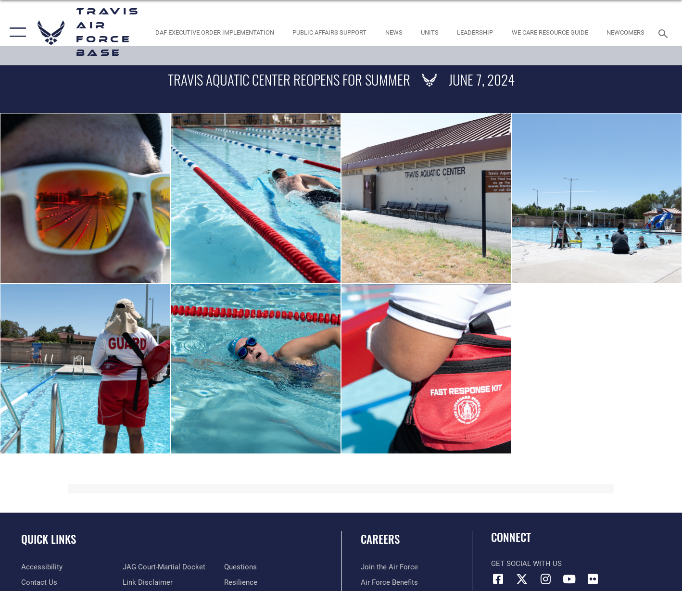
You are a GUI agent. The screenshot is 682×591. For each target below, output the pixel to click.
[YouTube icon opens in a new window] (569, 579)
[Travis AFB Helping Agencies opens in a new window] (550, 32)
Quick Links (48, 539)
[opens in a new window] (42, 567)
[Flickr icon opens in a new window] (592, 579)
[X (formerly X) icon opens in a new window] (522, 579)
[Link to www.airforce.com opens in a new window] (389, 567)
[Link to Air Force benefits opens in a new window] (389, 582)
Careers (380, 539)
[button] (15, 32)
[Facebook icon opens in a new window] (498, 579)
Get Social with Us (526, 563)
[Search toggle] (664, 32)
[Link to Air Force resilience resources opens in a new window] (240, 582)
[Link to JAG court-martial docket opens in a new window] (164, 567)
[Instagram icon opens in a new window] (545, 579)
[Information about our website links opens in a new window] (148, 582)
